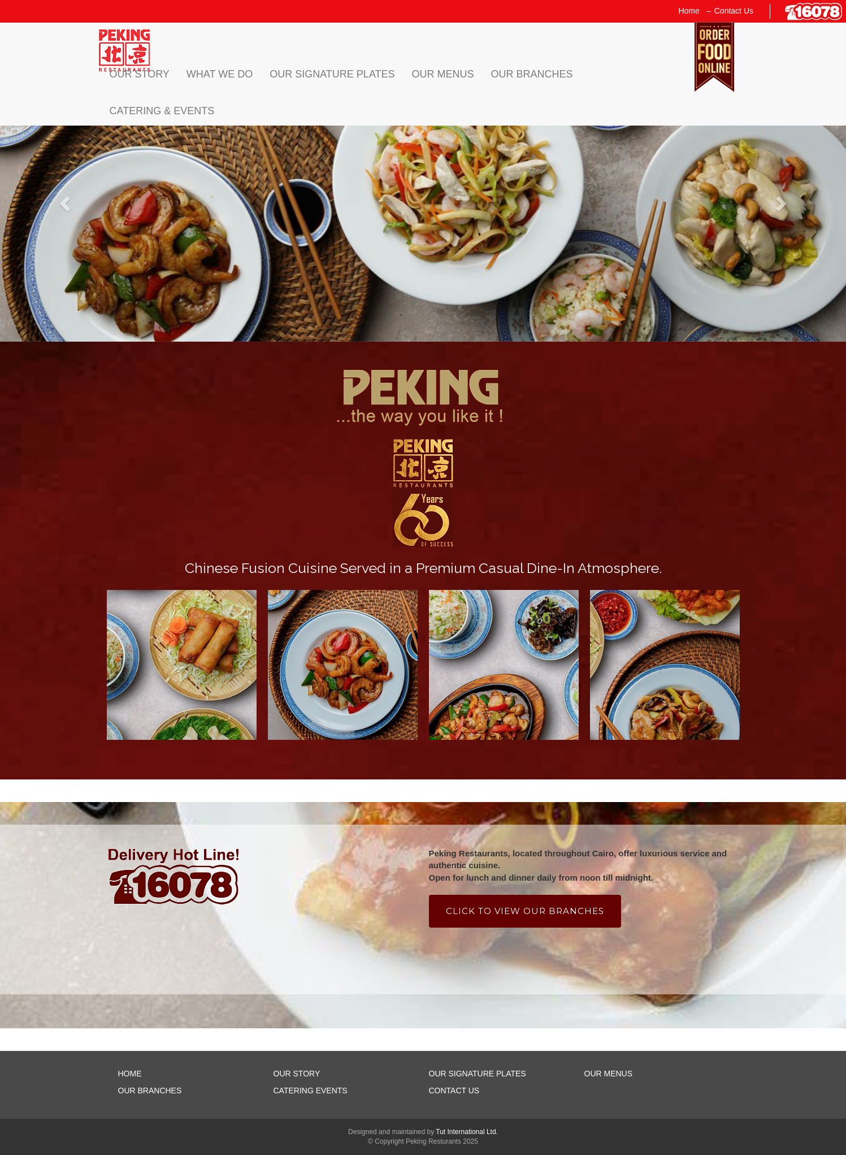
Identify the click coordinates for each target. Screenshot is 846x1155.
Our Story (140, 74)
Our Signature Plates (332, 74)
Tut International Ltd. (467, 1132)
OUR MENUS (608, 1073)
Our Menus (443, 74)
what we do (219, 74)
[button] (63, 200)
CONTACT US (454, 1090)
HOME (130, 1073)
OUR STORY (297, 1073)
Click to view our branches (525, 911)
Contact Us (733, 10)
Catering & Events (162, 111)
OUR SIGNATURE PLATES (477, 1073)
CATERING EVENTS (311, 1090)
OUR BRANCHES (150, 1090)
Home (688, 10)
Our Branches (532, 74)
